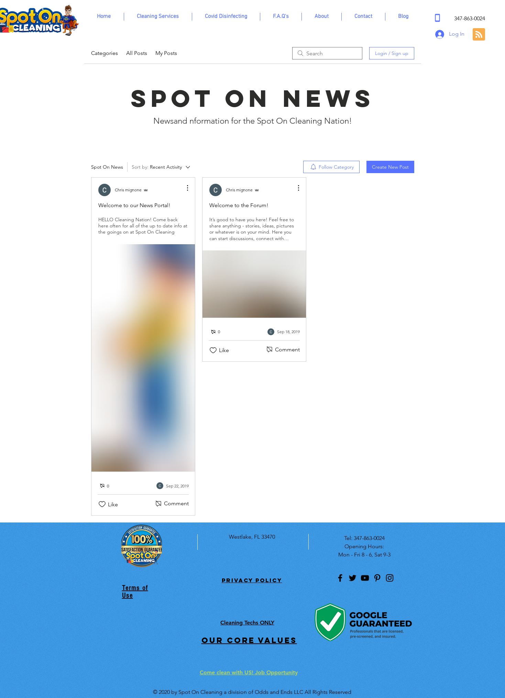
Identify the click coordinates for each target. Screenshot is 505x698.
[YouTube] (365, 578)
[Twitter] (353, 578)
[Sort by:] (161, 167)
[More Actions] (184, 188)
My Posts (166, 53)
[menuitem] (331, 167)
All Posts (136, 53)
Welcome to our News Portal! (134, 205)
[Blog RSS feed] (479, 34)
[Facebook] (340, 578)
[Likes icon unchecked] (102, 504)
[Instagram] (390, 578)
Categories (104, 53)
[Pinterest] (377, 578)
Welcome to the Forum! (238, 205)
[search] (327, 53)
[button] (158, 17)
